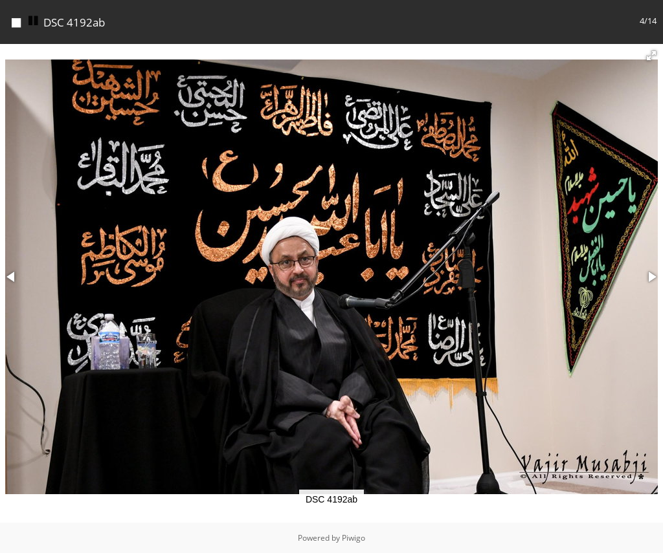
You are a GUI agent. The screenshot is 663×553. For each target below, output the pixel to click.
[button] (651, 55)
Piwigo (353, 537)
